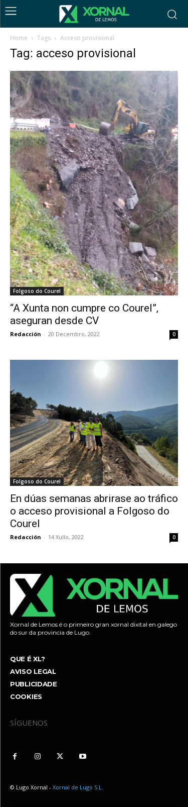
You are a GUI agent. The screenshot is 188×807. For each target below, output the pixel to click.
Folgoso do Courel (37, 290)
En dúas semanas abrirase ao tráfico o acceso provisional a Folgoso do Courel (94, 511)
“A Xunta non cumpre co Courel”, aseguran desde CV (84, 314)
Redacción (25, 334)
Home (19, 38)
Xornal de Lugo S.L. (78, 787)
